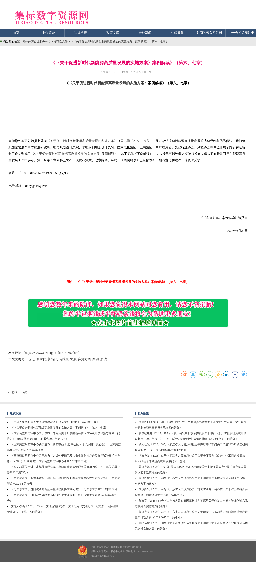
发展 (73, 359)
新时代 (41, 359)
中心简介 (48, 32)
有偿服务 (177, 32)
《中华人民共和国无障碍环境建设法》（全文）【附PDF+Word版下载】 (55, 422)
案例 (95, 359)
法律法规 (80, 32)
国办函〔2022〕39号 (134, 141)
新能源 (52, 359)
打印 (12, 392)
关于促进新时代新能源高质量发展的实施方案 (108, 83)
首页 (16, 32)
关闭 (23, 392)
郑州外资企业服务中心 (37, 41)
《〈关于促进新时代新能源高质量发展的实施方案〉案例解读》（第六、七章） (120, 41)
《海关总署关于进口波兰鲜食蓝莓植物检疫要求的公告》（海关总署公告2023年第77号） (65, 489)
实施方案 (84, 359)
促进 (31, 359)
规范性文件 (61, 41)
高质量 (63, 359)
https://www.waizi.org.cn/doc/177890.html (51, 352)
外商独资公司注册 (209, 32)
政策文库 (112, 32)
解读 (103, 359)
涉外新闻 (145, 32)
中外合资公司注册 (241, 32)
